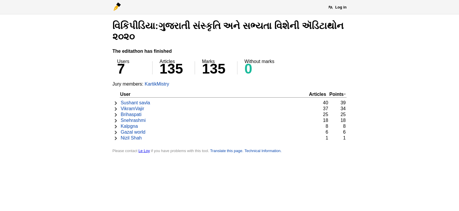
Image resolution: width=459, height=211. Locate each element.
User (125, 94)
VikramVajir (132, 108)
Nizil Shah (131, 137)
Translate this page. (227, 151)
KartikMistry (157, 83)
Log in (341, 7)
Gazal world (133, 132)
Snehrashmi (133, 120)
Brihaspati (131, 114)
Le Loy (144, 151)
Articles (317, 94)
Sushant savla (135, 102)
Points (336, 94)
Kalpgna (129, 126)
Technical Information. (262, 151)
